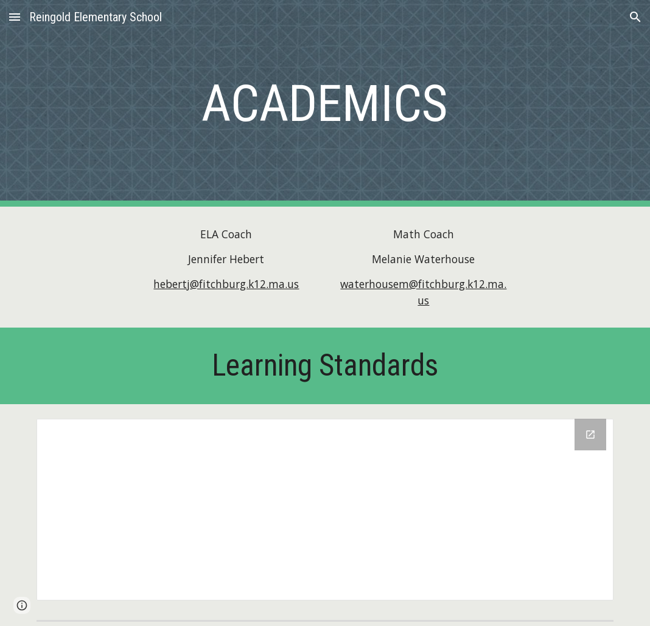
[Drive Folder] (325, 509)
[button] (14, 16)
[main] (325, 103)
